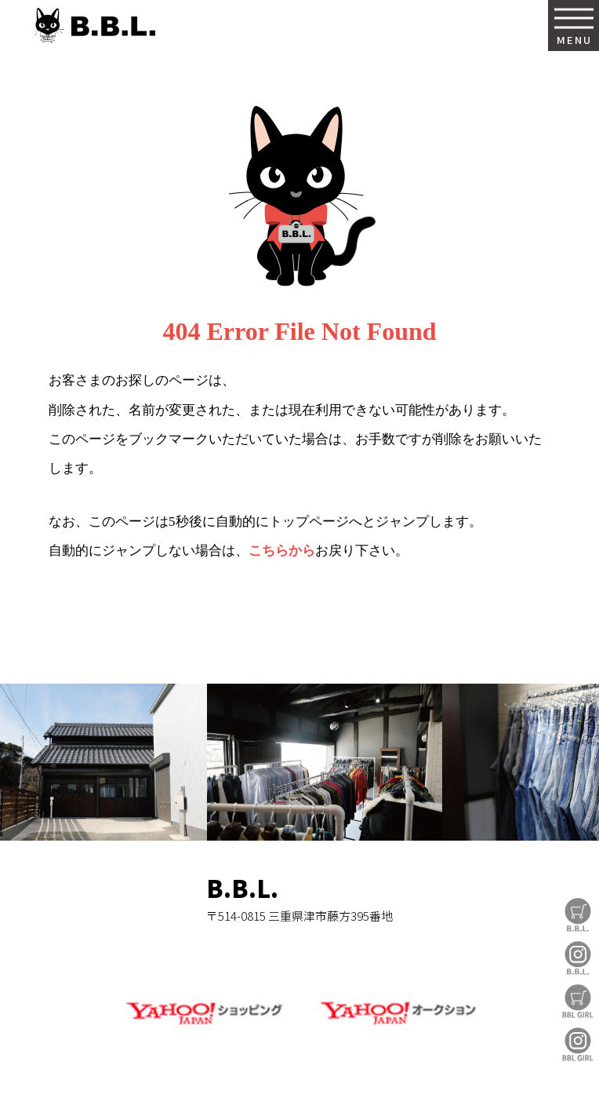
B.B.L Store (578, 914)
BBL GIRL (578, 1044)
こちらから (282, 550)
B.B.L (93, 25)
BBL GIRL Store (578, 1001)
